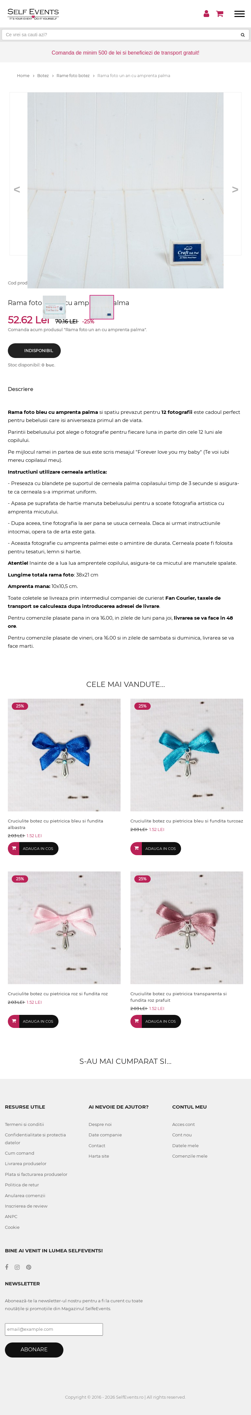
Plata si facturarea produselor (36, 1174)
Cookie (12, 1227)
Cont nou (182, 1134)
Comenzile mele (190, 1156)
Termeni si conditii (24, 1124)
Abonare (34, 1349)
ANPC (11, 1216)
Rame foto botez (75, 75)
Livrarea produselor (25, 1163)
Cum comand (19, 1153)
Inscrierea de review (26, 1206)
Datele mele (185, 1145)
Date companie (105, 1134)
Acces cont (183, 1124)
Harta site (99, 1156)
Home (25, 75)
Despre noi (100, 1124)
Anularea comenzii (25, 1195)
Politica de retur (22, 1184)
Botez (45, 75)
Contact (97, 1145)
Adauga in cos (38, 848)
